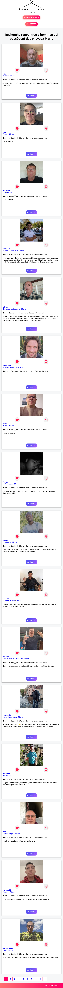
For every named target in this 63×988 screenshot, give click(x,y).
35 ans (14, 542)
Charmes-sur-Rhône (10, 367)
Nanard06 (6, 190)
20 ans (16, 484)
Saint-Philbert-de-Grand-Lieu (13, 659)
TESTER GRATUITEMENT (31, 17)
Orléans (5, 775)
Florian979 (6, 249)
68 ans (9, 192)
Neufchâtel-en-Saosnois (11, 309)
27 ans (21, 251)
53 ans (20, 717)
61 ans (26, 659)
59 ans (17, 834)
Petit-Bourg (7, 542)
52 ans (12, 76)
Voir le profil (31, 96)
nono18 (5, 132)
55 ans (11, 426)
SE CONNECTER (31, 24)
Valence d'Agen (8, 834)
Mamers (6, 892)
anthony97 (6, 540)
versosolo (6, 773)
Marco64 (6, 657)
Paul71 (5, 424)
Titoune (5, 482)
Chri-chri (6, 599)
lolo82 (5, 832)
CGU (51, 985)
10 (44, 979)
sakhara (5, 307)
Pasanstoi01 (7, 715)
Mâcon (5, 426)
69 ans (23, 309)
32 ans (12, 892)
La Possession (8, 484)
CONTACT (57, 985)
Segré (5, 950)
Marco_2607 (7, 365)
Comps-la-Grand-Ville (10, 251)
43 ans (20, 367)
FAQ (46, 985)
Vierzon (5, 134)
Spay (4, 192)
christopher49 (8, 948)
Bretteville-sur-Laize (10, 717)
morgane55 (7, 890)
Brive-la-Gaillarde (9, 600)
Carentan (6, 76)
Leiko (5, 74)
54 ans (18, 600)
